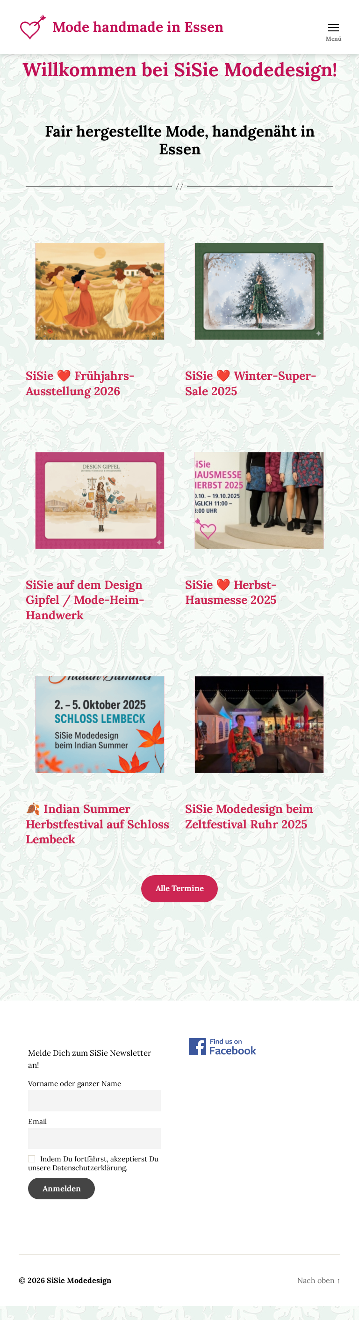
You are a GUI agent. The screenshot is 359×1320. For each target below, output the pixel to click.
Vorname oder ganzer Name (74, 1097)
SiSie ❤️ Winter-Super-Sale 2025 (250, 397)
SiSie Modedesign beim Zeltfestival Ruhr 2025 (249, 830)
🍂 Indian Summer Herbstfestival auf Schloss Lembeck (97, 838)
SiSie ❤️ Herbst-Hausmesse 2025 (231, 606)
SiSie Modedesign (79, 1294)
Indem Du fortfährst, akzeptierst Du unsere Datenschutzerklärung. (93, 1177)
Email (37, 1135)
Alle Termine (180, 902)
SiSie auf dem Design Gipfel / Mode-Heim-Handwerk (85, 614)
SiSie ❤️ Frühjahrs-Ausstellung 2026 (80, 397)
